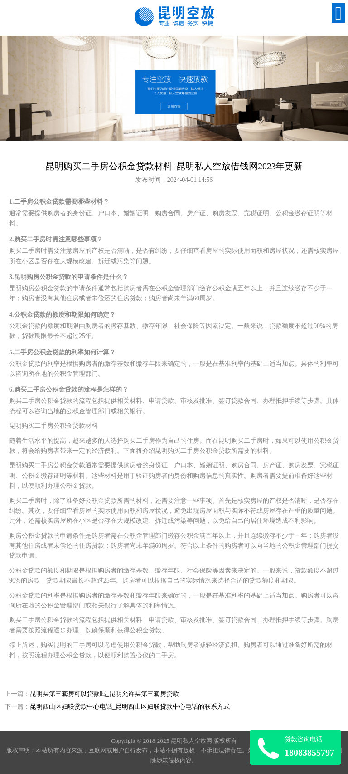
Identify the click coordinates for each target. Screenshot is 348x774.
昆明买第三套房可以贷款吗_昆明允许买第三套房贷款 (104, 694)
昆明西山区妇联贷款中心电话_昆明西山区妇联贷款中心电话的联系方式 (130, 706)
